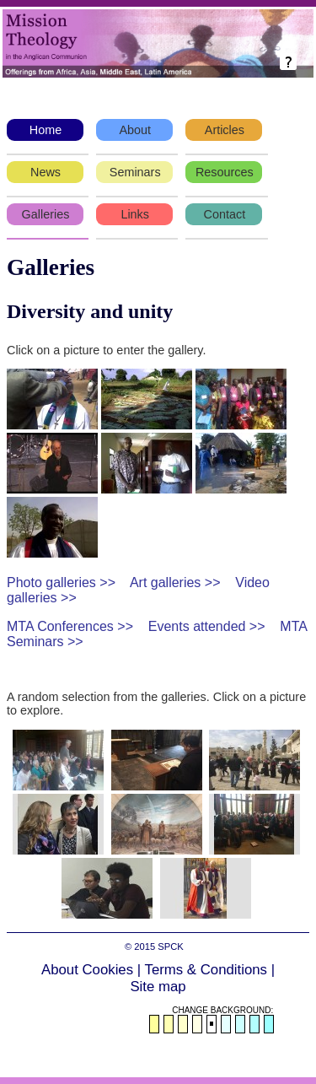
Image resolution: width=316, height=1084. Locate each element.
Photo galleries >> (61, 582)
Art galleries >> (175, 582)
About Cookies (87, 970)
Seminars (135, 172)
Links (135, 214)
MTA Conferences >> (70, 626)
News (45, 172)
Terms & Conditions (206, 970)
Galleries (46, 214)
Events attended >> (206, 626)
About (135, 130)
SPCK (170, 946)
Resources (224, 172)
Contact (225, 214)
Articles (224, 130)
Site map (157, 987)
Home (45, 130)
